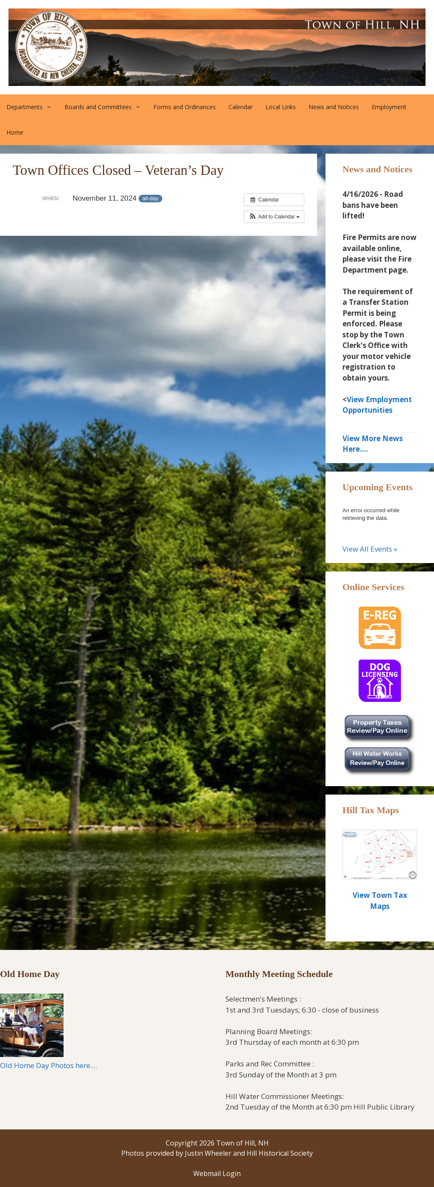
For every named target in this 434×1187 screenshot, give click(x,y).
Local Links (280, 107)
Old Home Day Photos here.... (48, 1065)
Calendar (240, 107)
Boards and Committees (105, 107)
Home (14, 132)
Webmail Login (217, 1173)
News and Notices (334, 107)
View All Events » (369, 549)
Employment (389, 107)
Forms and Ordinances (184, 107)
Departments (32, 107)
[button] (274, 217)
